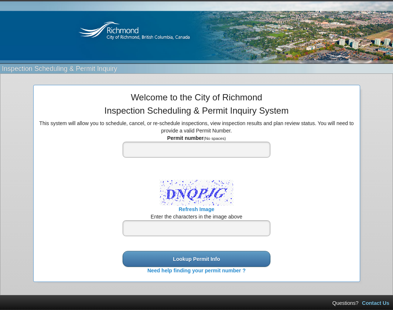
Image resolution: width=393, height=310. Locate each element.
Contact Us (375, 303)
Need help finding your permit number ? (196, 270)
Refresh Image (196, 209)
